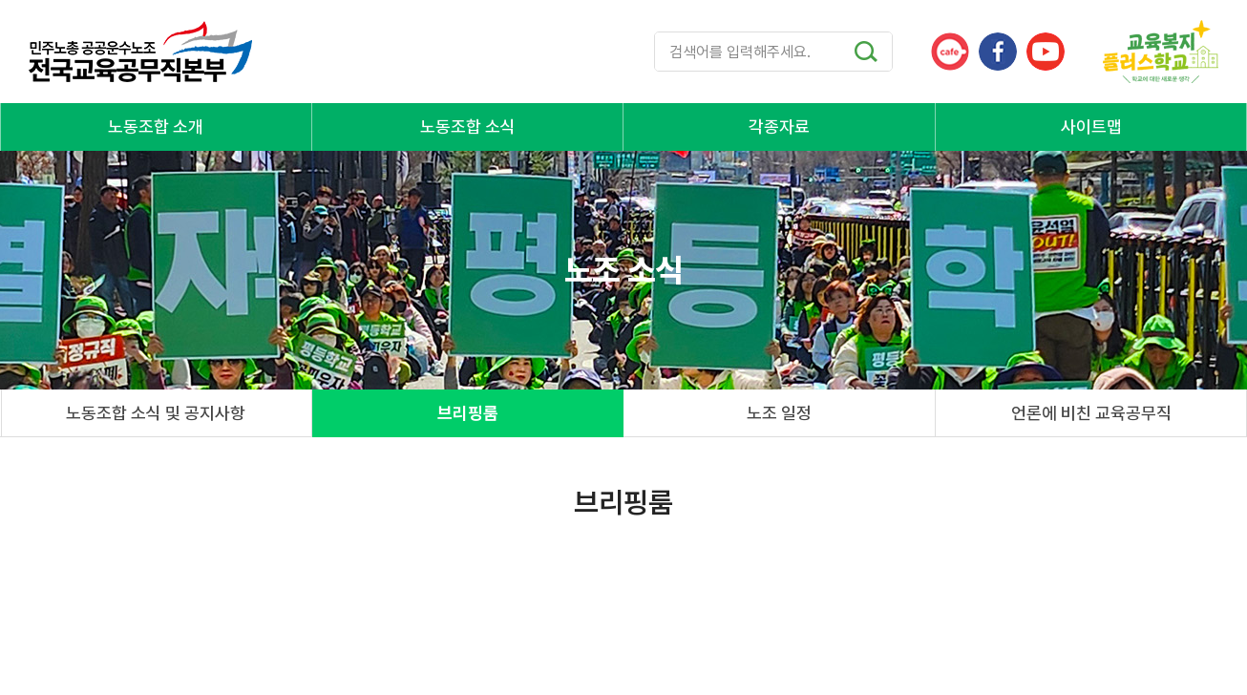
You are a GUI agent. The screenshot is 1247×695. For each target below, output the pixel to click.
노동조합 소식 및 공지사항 (155, 413)
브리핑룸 (467, 413)
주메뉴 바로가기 (0, 0)
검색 (866, 51)
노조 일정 (779, 413)
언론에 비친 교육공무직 (1091, 413)
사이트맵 (1091, 126)
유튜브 (1045, 51)
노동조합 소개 (155, 126)
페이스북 (998, 51)
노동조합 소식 (468, 126)
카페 (950, 51)
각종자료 (779, 126)
